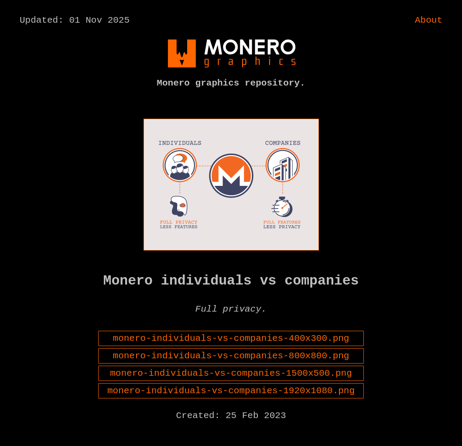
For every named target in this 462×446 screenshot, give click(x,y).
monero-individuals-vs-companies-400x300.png (231, 352)
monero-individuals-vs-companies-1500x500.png (231, 391)
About (428, 21)
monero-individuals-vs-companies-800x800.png (231, 371)
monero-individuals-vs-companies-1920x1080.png (231, 411)
